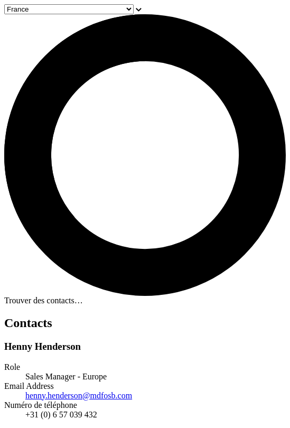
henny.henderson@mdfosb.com (78, 395)
